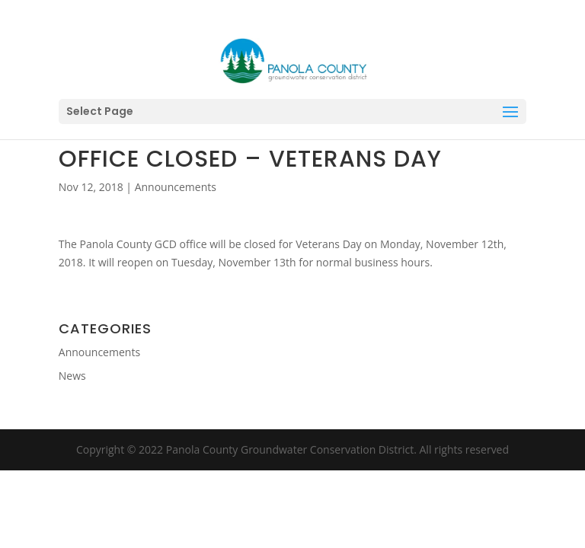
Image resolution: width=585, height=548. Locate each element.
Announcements (175, 187)
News (72, 375)
